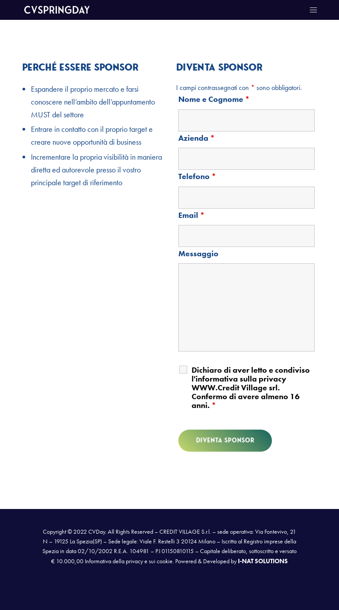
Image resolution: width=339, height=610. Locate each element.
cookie (165, 561)
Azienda (196, 138)
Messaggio (198, 253)
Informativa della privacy (114, 561)
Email (191, 215)
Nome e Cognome (214, 99)
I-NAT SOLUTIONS (263, 561)
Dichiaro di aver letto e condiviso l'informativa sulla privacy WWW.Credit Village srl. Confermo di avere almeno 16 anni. (251, 387)
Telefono (197, 176)
